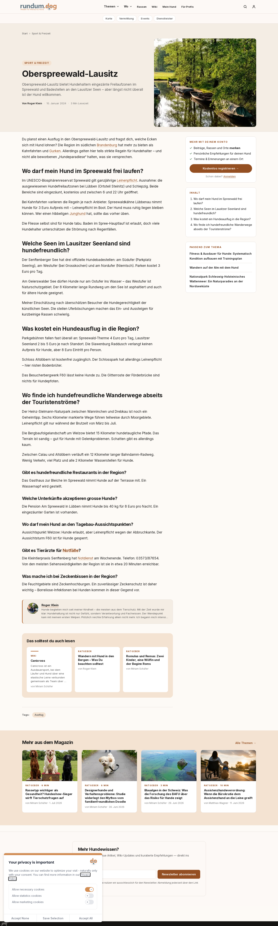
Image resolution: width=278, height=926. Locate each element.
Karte (109, 18)
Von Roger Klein (32, 103)
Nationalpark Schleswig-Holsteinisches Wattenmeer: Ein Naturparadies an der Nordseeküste (217, 281)
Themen (111, 6)
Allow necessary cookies (28, 889)
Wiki (154, 6)
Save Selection (53, 918)
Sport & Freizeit (41, 33)
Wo (128, 6)
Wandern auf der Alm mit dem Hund (214, 267)
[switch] (89, 889)
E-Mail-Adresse (87, 867)
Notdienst (85, 558)
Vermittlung (126, 18)
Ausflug (39, 714)
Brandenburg (107, 145)
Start (25, 33)
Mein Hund (169, 6)
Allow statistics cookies (27, 895)
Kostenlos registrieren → (221, 168)
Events (145, 18)
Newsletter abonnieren (179, 874)
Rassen (142, 6)
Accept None (20, 918)
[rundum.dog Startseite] (38, 6)
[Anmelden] (254, 7)
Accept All (86, 918)
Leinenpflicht (127, 180)
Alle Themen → (245, 743)
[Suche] (245, 7)
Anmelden (229, 176)
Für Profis (187, 6)
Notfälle (70, 550)
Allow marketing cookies (28, 902)
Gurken (55, 151)
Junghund (77, 214)
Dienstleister (165, 18)
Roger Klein (50, 605)
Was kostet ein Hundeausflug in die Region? (222, 219)
